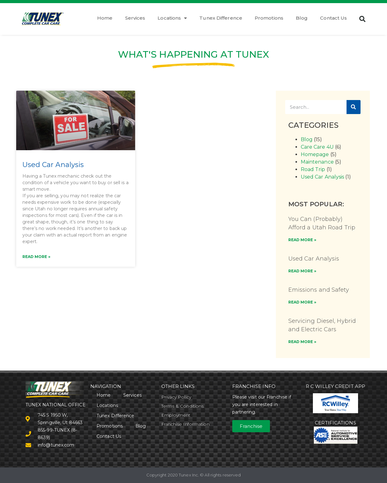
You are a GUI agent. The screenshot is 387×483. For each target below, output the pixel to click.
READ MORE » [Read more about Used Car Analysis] (302, 271)
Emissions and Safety (318, 289)
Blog (302, 18)
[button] (362, 19)
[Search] (354, 107)
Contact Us (333, 18)
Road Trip (313, 169)
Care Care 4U (317, 147)
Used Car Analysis (53, 164)
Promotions (269, 18)
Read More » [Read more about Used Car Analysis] (36, 256)
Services (135, 18)
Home (104, 18)
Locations (172, 18)
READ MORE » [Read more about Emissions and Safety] (302, 302)
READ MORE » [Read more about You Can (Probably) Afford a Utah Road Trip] (302, 239)
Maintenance (317, 162)
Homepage (315, 154)
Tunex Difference (220, 18)
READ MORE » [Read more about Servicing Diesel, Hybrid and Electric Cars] (302, 341)
